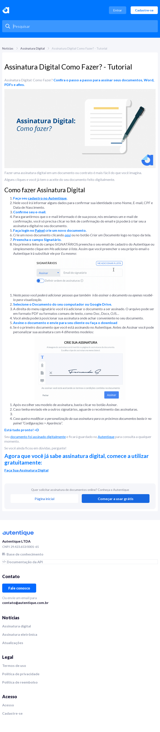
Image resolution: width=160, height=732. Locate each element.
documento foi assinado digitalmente (38, 437)
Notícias (7, 48)
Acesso (8, 705)
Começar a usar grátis (115, 499)
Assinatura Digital (32, 48)
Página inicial (44, 499)
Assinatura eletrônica (19, 634)
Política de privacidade (20, 674)
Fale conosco (19, 588)
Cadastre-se (144, 10)
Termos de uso (14, 665)
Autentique (106, 437)
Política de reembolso (20, 682)
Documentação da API (25, 562)
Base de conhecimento (25, 554)
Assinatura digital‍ (16, 626)
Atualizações (12, 643)
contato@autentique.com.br (25, 602)
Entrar (117, 10)
